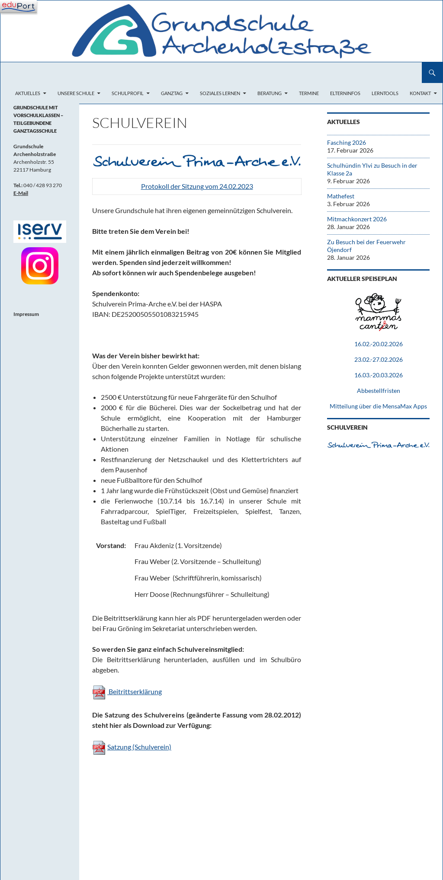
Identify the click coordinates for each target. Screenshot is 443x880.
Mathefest (340, 196)
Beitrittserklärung (134, 691)
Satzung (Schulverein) (139, 747)
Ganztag (172, 93)
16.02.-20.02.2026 (378, 344)
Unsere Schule (76, 93)
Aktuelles (27, 93)
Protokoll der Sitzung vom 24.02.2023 (197, 186)
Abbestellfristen (378, 390)
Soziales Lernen (220, 93)
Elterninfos (345, 93)
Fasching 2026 (346, 142)
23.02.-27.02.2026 (378, 359)
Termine (309, 93)
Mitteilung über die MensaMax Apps (378, 406)
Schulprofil (128, 93)
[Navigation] (18, 6)
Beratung (269, 93)
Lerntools (385, 93)
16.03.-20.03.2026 (378, 375)
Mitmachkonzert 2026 (357, 219)
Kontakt (420, 93)
